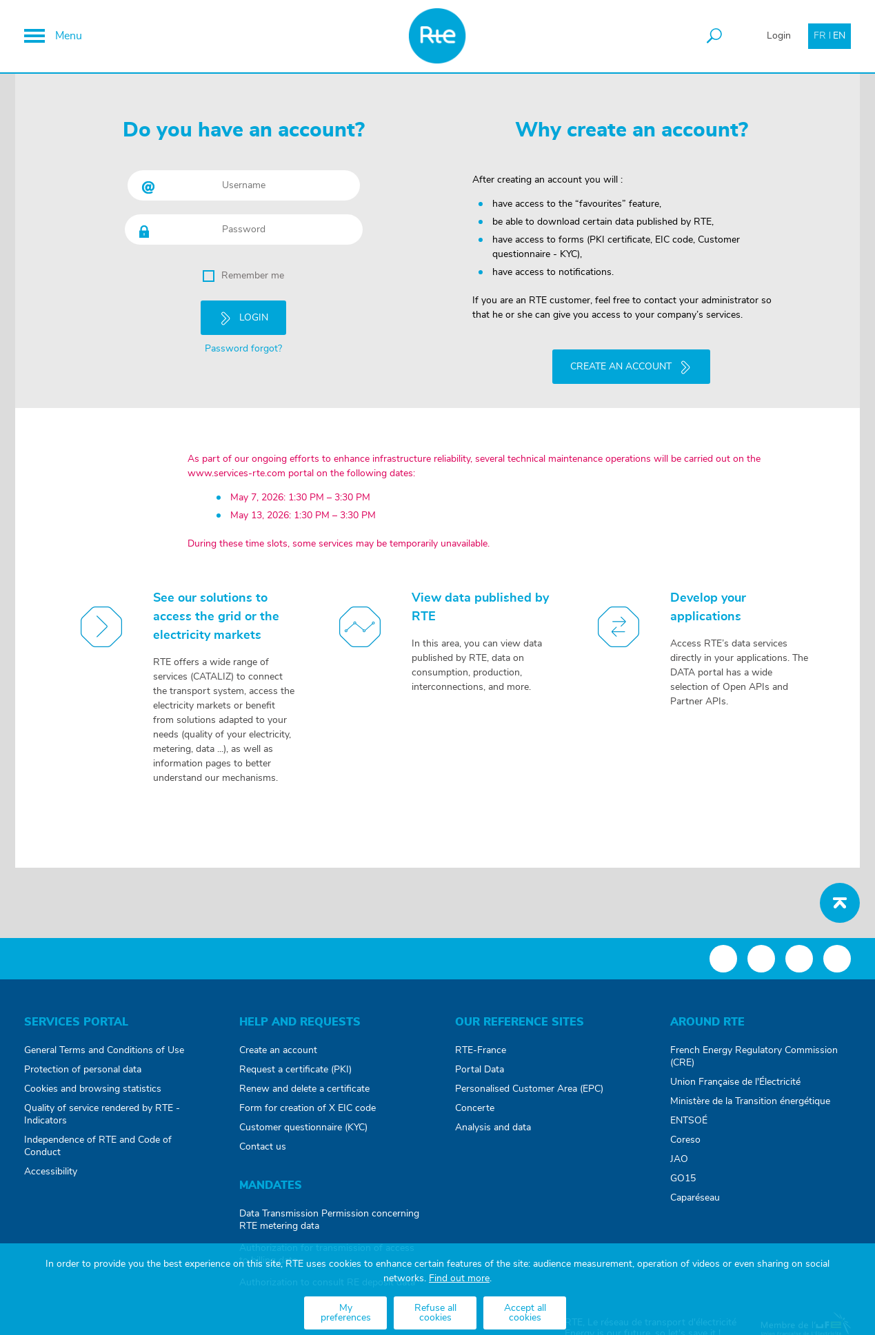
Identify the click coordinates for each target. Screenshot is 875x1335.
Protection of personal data (82, 1069)
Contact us (262, 1147)
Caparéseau (695, 1198)
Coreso (685, 1140)
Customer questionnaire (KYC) (303, 1127)
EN (839, 36)
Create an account (278, 1050)
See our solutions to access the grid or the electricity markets (216, 617)
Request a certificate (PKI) (295, 1069)
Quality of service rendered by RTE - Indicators (102, 1114)
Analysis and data (493, 1127)
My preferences (346, 1313)
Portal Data (479, 1069)
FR (820, 36)
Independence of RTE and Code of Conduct (98, 1146)
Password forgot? (243, 349)
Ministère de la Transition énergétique (750, 1101)
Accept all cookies (525, 1313)
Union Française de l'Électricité (735, 1082)
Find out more (459, 1278)
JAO (679, 1159)
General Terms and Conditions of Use (104, 1050)
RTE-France (480, 1050)
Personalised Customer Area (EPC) (529, 1089)
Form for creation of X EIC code (307, 1108)
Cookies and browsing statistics (92, 1089)
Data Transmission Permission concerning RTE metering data (329, 1220)
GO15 (683, 1178)
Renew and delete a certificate (304, 1089)
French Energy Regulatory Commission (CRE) (754, 1057)
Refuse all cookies (435, 1313)
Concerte (474, 1108)
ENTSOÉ (688, 1120)
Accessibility (50, 1171)
